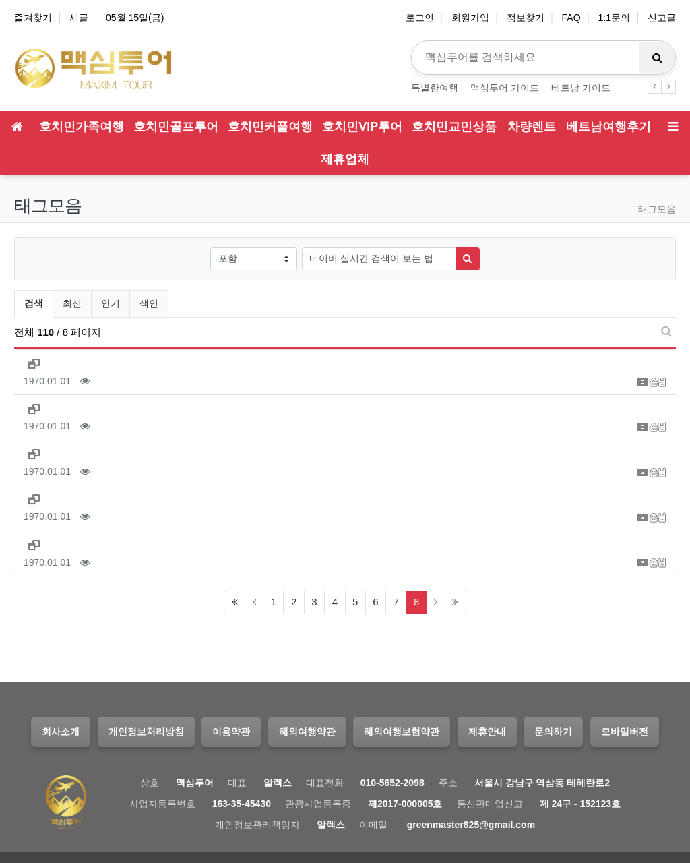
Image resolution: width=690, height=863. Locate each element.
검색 (33, 303)
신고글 (662, 17)
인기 (110, 303)
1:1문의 (614, 17)
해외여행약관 (307, 731)
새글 (78, 17)
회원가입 (470, 17)
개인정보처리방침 (146, 731)
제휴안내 (487, 731)
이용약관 (231, 731)
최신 (72, 303)
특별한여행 (434, 87)
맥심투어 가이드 (504, 87)
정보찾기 (525, 17)
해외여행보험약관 (401, 731)
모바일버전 (624, 731)
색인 (148, 303)
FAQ (571, 17)
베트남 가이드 (580, 87)
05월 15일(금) (135, 17)
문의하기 (553, 731)
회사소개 (61, 731)
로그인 (420, 17)
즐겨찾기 (33, 17)
